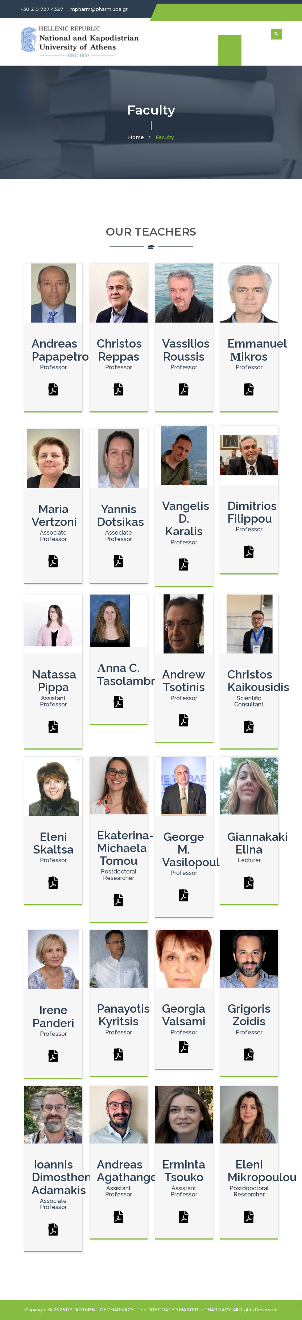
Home (136, 137)
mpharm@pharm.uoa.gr (99, 9)
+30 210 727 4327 (42, 9)
